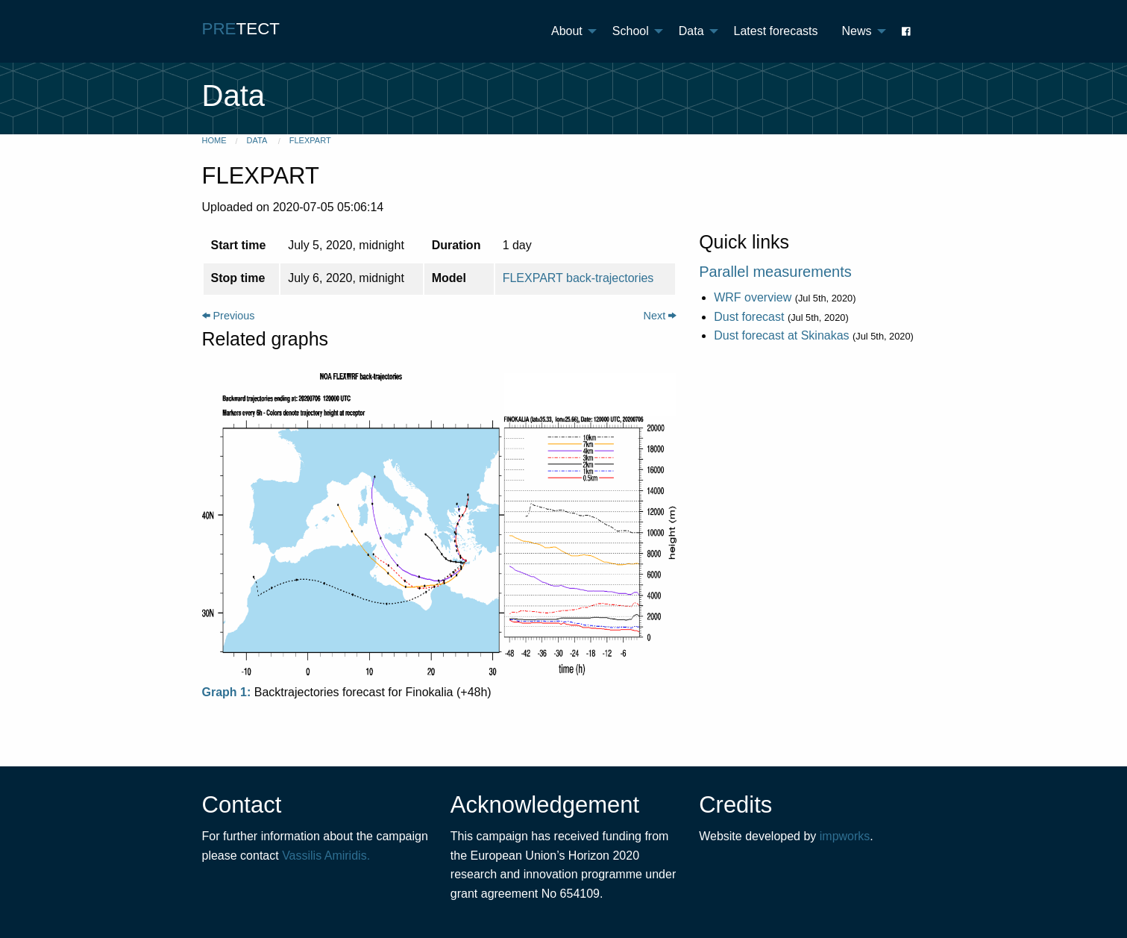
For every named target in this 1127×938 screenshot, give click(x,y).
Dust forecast (749, 316)
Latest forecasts (776, 31)
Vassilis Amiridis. (326, 855)
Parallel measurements (775, 271)
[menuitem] (569, 31)
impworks (845, 836)
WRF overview (752, 297)
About (567, 31)
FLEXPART (310, 140)
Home (214, 140)
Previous (228, 316)
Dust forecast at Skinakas (781, 335)
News (856, 31)
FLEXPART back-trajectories (578, 278)
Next (660, 316)
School (630, 31)
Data (691, 31)
